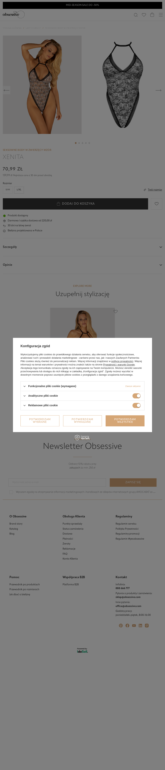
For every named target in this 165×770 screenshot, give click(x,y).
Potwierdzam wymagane (82, 421)
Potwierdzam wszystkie (125, 421)
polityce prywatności (122, 361)
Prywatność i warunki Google (119, 364)
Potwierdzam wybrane (40, 421)
